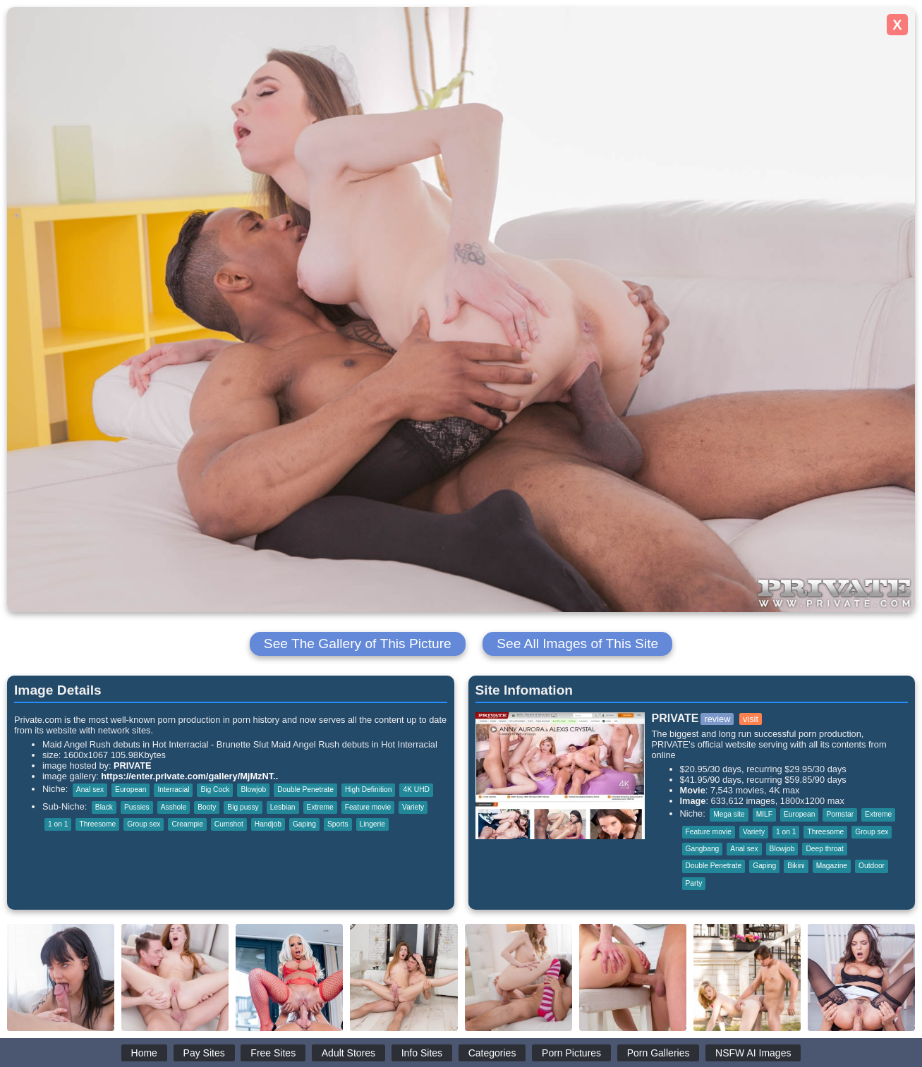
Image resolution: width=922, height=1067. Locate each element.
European (130, 789)
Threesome (97, 824)
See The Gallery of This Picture (357, 643)
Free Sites (273, 1053)
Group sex (143, 824)
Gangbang (703, 849)
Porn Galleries (658, 1053)
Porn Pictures (571, 1053)
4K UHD (416, 789)
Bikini (795, 866)
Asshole (173, 807)
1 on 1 (58, 824)
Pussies (137, 807)
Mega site (728, 814)
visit (750, 719)
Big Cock (214, 789)
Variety (413, 807)
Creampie (186, 824)
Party (694, 883)
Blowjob (253, 789)
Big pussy (242, 807)
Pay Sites (204, 1053)
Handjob (268, 824)
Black (104, 807)
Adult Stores (348, 1053)
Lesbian (283, 807)
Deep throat (824, 849)
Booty (207, 807)
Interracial (173, 789)
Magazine (831, 866)
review (717, 719)
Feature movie (368, 807)
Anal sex (90, 789)
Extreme (320, 807)
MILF (764, 814)
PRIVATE (133, 765)
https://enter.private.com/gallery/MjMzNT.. (189, 776)
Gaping (304, 824)
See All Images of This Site (577, 643)
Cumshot (228, 824)
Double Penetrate (305, 789)
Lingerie (372, 824)
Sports (337, 824)
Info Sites (421, 1053)
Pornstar (840, 814)
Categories (492, 1053)
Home (144, 1053)
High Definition (368, 789)
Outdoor (872, 866)
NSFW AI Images (753, 1053)
